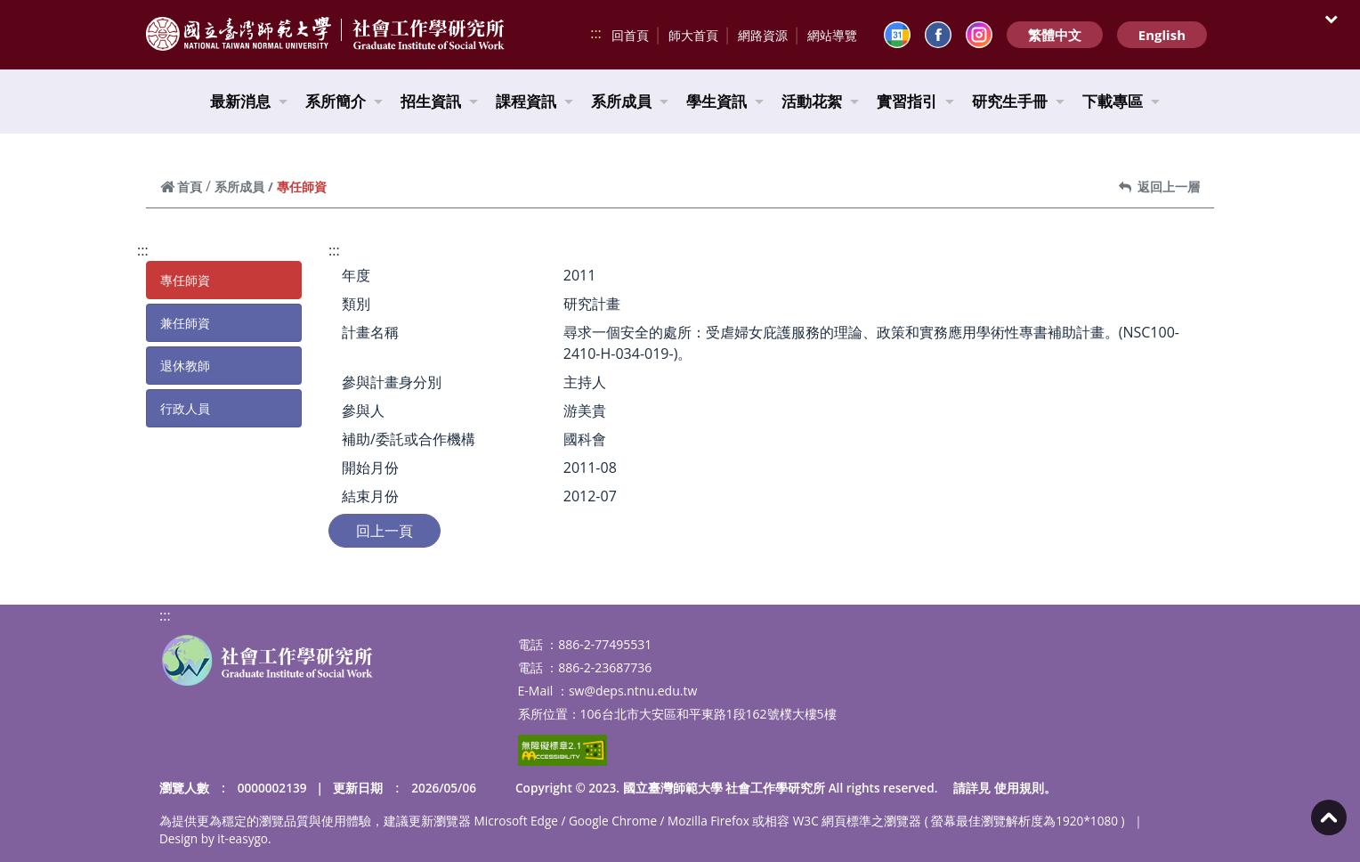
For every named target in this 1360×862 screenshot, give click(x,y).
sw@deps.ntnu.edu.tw (633, 690)
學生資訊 (725, 101)
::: (596, 33)
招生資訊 (439, 101)
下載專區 (1121, 101)
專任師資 (185, 280)
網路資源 (763, 35)
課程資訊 (534, 101)
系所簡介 (344, 101)
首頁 (181, 186)
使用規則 (1019, 787)
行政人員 (185, 408)
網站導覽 (832, 35)
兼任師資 (185, 322)
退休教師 (185, 365)
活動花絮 (820, 101)
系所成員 (629, 101)
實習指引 (915, 101)
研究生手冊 (1018, 101)
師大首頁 (693, 35)
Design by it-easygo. (215, 838)
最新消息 (248, 101)
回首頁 (630, 35)
